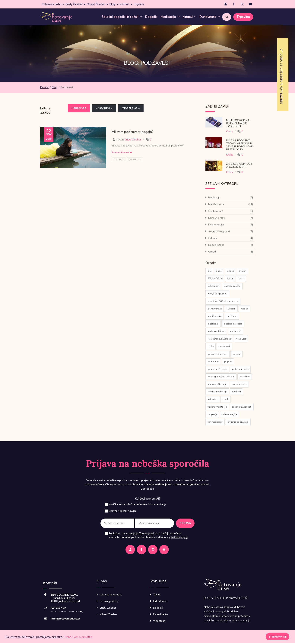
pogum (236, 354)
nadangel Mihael (216, 331)
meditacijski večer (233, 323)
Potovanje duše (51, 4)
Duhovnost (209, 17)
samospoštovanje (217, 384)
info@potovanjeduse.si (65, 618)
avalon (242, 270)
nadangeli (235, 331)
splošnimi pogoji (178, 537)
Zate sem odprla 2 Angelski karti (239, 165)
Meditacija (170, 17)
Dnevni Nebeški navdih (122, 511)
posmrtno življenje (217, 369)
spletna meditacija (217, 391)
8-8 (209, 270)
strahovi (236, 391)
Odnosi (212, 238)
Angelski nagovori (219, 231)
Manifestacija (216, 204)
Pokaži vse (78, 108)
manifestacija (215, 316)
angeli (230, 270)
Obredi (212, 251)
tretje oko (212, 399)
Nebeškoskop (216, 244)
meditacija (213, 323)
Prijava (185, 523)
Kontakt (124, 4)
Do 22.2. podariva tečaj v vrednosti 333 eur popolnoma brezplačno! (240, 145)
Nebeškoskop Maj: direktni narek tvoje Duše (238, 123)
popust (228, 361)
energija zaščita (232, 285)
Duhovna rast (216, 217)
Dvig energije (216, 224)
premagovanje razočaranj (221, 376)
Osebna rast (215, 211)
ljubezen (231, 308)
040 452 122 (58, 608)
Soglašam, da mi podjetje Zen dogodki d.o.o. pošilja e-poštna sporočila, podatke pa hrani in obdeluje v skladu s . (148, 535)
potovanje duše (240, 369)
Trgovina (139, 4)
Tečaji (156, 594)
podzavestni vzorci (217, 354)
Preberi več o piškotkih (78, 637)
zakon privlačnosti (242, 406)
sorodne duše (239, 384)
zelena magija (229, 414)
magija (244, 308)
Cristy (229, 131)
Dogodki (151, 17)
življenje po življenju (238, 421)
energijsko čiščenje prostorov (223, 301)
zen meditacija (215, 421)
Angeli (189, 17)
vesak (225, 399)
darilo (241, 278)
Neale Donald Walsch (219, 338)
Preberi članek (122, 152)
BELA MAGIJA (215, 278)
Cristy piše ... (104, 108)
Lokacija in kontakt (111, 594)
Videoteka (159, 621)
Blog (112, 4)
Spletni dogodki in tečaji (122, 17)
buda (230, 278)
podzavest (118, 159)
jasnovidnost (215, 308)
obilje (211, 346)
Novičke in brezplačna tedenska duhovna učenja (138, 504)
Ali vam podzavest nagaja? (133, 132)
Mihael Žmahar (96, 4)
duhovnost (135, 159)
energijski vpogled (217, 293)
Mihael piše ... (131, 108)
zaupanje (212, 414)
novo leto (241, 338)
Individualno (160, 601)
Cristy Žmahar (73, 4)
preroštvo (244, 376)
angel (219, 270)
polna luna (213, 361)
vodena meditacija (217, 406)
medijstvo (232, 316)
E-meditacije (160, 614)
